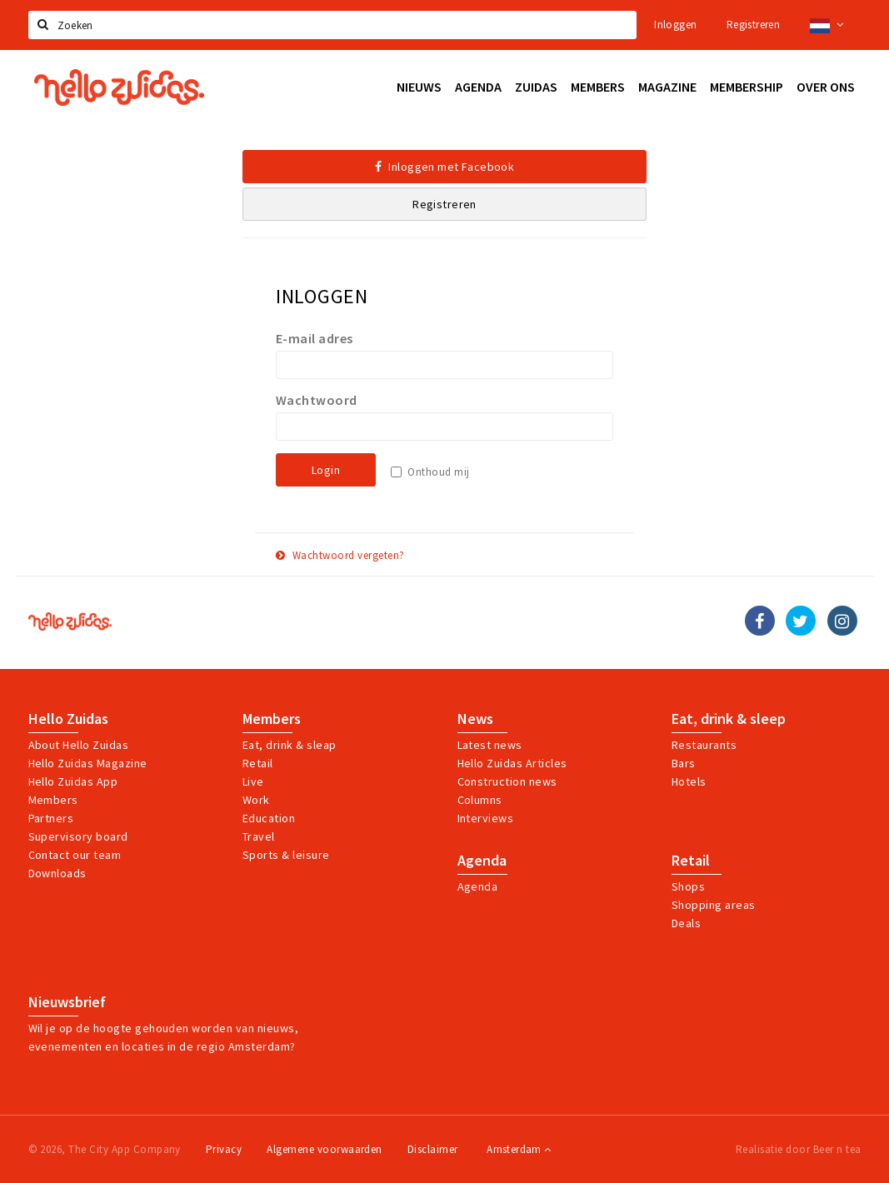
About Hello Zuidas (78, 744)
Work (256, 799)
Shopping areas (714, 904)
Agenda (482, 860)
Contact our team (75, 854)
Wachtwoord (316, 400)
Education (268, 818)
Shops (688, 886)
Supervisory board (78, 836)
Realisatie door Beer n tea (798, 1149)
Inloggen (675, 24)
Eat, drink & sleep (729, 719)
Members (53, 799)
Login (326, 469)
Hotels (689, 781)
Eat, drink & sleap (289, 744)
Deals (686, 923)
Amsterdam (519, 1149)
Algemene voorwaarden (324, 1149)
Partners (51, 818)
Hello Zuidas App (73, 781)
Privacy (224, 1149)
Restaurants (704, 744)
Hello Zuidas (68, 719)
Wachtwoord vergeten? (340, 555)
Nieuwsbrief (67, 1002)
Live (253, 781)
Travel (258, 836)
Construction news (507, 781)
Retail (257, 763)
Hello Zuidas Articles (512, 763)
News (475, 719)
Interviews (485, 818)
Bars (684, 763)
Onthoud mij (438, 472)
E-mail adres (314, 338)
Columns (479, 799)
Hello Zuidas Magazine (87, 763)
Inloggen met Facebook (445, 166)
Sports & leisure (286, 854)
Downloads (57, 873)
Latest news (489, 744)
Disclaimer (432, 1149)
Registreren (753, 24)
